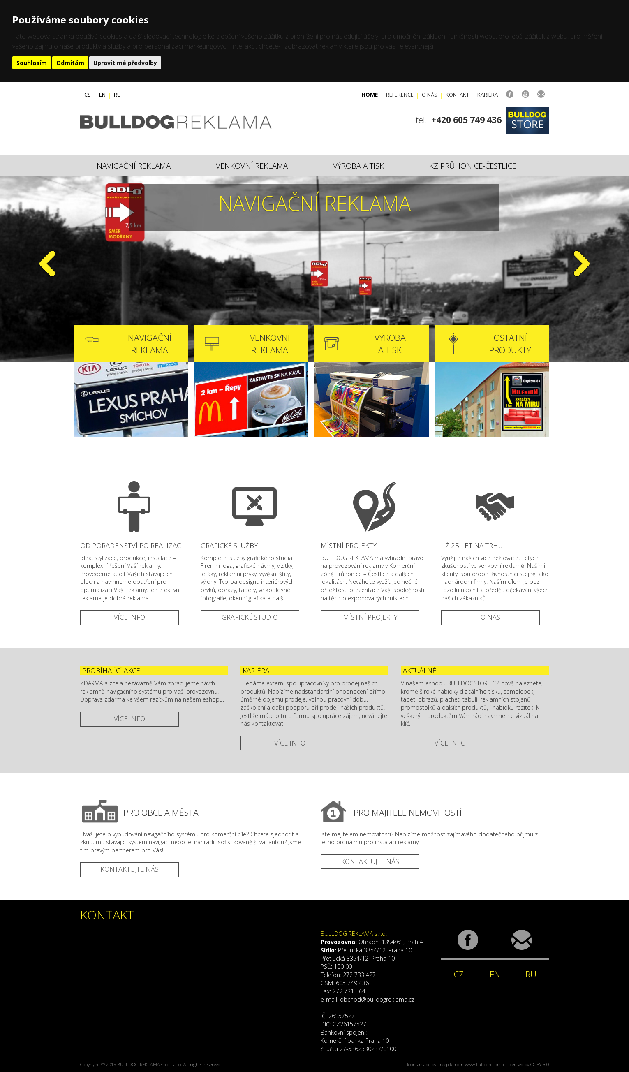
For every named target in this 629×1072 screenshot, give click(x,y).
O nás (429, 94)
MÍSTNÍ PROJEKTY (370, 617)
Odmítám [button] (70, 63)
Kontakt (457, 94)
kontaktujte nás (129, 869)
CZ (459, 974)
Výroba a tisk (358, 165)
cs (87, 94)
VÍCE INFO (129, 617)
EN (495, 974)
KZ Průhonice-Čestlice (472, 165)
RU (530, 974)
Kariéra (487, 94)
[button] (47, 306)
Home (369, 94)
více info (129, 718)
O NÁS (490, 617)
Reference (400, 94)
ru (117, 94)
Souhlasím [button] (31, 63)
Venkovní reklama (252, 165)
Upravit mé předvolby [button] (125, 63)
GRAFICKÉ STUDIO (250, 617)
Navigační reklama (134, 165)
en (102, 94)
